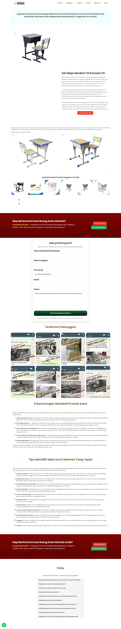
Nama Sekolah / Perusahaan (60, 215)
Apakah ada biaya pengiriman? (49, 553)
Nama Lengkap (60, 224)
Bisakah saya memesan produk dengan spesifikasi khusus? (57, 569)
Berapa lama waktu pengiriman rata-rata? (52, 549)
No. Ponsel (60, 234)
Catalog (69, 3)
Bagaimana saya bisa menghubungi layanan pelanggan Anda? (58, 577)
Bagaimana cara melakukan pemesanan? (52, 545)
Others (88, 3)
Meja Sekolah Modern (62, 627)
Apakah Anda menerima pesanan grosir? (52, 573)
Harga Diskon (99, 189)
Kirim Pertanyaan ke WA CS (60, 274)
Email (60, 244)
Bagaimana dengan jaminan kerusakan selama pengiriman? (58, 557)
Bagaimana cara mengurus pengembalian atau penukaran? (58, 565)
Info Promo (100, 185)
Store (106, 3)
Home (60, 3)
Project (79, 3)
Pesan (60, 259)
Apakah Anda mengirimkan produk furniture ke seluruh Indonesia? (59, 541)
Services (97, 3)
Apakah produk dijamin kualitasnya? (50, 561)
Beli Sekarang (85, 74)
